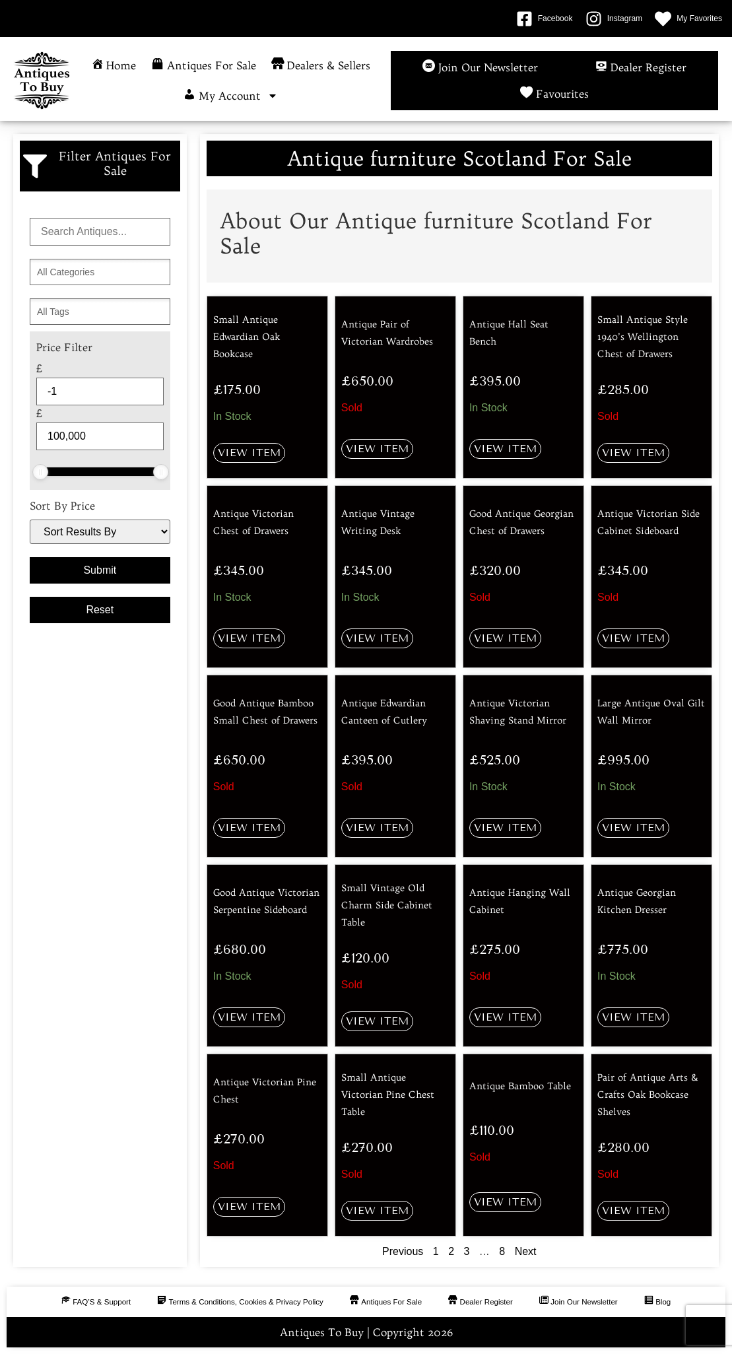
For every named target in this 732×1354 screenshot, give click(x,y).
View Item (249, 452)
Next (526, 1251)
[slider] (40, 472)
